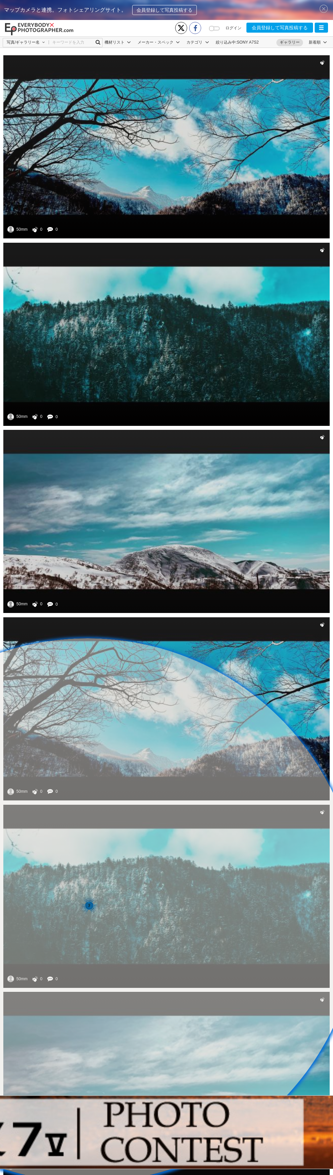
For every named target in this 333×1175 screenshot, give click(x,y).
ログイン (233, 28)
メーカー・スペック (159, 42)
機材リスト (118, 42)
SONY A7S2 (248, 42)
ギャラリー (290, 42)
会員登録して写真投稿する (164, 10)
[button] (321, 28)
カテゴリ (197, 42)
